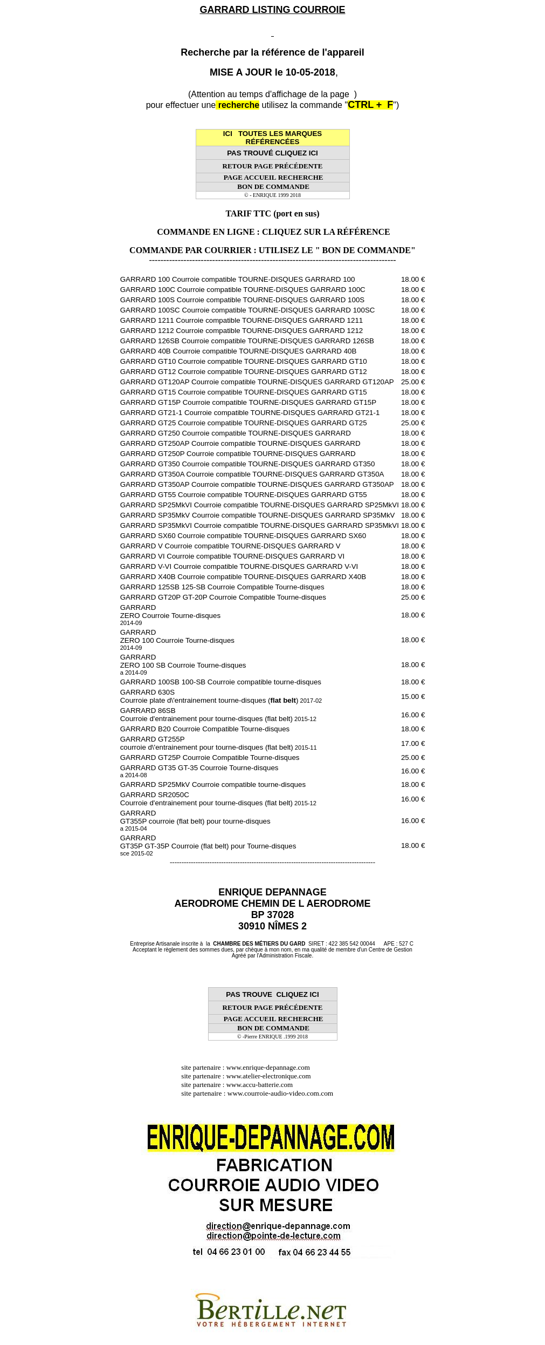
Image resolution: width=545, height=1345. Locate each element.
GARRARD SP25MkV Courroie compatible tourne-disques (213, 784)
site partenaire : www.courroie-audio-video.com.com (260, 1093)
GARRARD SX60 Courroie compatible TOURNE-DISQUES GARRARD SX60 (243, 536)
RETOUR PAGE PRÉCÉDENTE (273, 166)
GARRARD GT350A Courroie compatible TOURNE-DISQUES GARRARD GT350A (252, 474)
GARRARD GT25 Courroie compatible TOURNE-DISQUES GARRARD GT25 (243, 423)
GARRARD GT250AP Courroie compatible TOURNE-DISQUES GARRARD (240, 443)
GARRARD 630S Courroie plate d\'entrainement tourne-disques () (221, 696)
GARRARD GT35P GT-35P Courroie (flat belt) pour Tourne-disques (208, 845)
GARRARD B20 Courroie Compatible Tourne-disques (205, 729)
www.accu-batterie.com (263, 1085)
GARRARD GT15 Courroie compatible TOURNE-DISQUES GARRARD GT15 (243, 392)
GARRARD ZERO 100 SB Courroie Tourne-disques (183, 664)
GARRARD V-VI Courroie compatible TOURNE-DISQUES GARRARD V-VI (239, 566)
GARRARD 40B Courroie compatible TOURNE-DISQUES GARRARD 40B (238, 351)
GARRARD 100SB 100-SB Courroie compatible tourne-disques (220, 682)
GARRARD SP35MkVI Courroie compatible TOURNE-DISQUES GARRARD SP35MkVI (259, 525)
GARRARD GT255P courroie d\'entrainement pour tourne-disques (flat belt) (218, 743)
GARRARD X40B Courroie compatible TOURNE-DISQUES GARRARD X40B (243, 577)
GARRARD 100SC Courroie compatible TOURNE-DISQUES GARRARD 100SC (247, 310)
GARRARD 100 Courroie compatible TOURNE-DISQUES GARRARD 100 (237, 279)
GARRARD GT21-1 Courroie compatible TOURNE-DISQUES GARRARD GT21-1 (250, 413)
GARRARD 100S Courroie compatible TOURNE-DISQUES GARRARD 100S (242, 300)
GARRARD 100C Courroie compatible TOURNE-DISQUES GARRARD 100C (242, 290)
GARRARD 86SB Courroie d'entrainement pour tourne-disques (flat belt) (218, 715)
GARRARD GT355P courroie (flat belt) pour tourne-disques (195, 820)
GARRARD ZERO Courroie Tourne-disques (170, 614)
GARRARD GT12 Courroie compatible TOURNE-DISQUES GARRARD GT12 (243, 372)
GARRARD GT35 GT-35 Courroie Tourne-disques (199, 771)
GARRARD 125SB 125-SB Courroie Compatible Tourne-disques (222, 587)
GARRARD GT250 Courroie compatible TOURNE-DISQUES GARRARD (235, 433)
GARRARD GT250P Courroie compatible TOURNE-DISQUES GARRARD (238, 454)
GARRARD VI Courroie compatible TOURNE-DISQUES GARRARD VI (232, 556)
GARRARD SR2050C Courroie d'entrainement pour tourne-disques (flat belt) (218, 799)
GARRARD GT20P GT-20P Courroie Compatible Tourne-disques (223, 597)
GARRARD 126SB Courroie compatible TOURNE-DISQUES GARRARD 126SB (247, 341)
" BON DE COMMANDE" (365, 250)
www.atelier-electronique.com (268, 1076)
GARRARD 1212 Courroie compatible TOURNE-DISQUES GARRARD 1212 (241, 331)
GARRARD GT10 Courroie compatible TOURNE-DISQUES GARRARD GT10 (243, 361)
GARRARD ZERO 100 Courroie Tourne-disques (177, 639)
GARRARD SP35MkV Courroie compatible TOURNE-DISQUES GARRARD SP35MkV (257, 515)
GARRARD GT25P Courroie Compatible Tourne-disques (210, 757)
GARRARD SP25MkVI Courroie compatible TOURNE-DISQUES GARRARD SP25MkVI (259, 505)
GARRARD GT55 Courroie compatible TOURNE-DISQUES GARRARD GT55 (243, 495)
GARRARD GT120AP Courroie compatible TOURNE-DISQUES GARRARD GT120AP (257, 382)
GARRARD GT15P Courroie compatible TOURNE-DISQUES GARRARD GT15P (248, 402)
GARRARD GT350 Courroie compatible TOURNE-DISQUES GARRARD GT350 (247, 464)
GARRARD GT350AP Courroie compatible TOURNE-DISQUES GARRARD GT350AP (257, 484)
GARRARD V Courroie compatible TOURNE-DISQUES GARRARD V (230, 546)
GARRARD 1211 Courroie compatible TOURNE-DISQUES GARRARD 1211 (241, 320)
